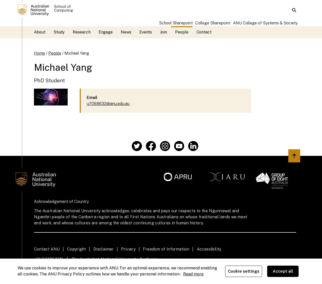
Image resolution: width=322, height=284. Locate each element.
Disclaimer (103, 249)
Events (145, 32)
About (40, 32)
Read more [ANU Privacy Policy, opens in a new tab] (193, 274)
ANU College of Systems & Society (265, 23)
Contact (204, 32)
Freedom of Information (166, 249)
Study (59, 32)
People (181, 32)
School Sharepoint (176, 23)
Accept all (283, 271)
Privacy (128, 249)
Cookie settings (243, 271)
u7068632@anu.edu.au (108, 103)
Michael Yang (76, 53)
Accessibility (209, 249)
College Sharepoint (212, 23)
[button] (294, 10)
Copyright (76, 249)
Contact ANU (47, 249)
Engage (106, 32)
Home (39, 53)
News (126, 32)
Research (81, 32)
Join (163, 32)
